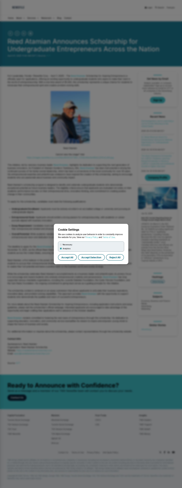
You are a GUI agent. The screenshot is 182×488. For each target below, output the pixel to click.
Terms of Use (108, 237)
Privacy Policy (91, 237)
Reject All (114, 257)
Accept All (67, 257)
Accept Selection (91, 257)
